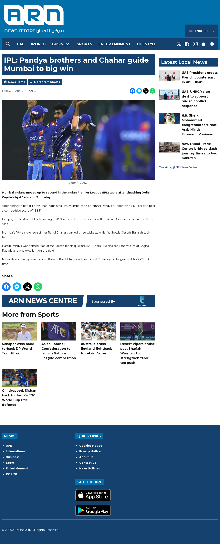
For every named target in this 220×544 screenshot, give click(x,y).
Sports (84, 44)
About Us (86, 457)
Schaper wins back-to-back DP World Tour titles (19, 338)
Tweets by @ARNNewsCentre (178, 167)
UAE (21, 44)
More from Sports (47, 81)
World (38, 44)
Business (61, 44)
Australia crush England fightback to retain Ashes (98, 338)
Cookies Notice (90, 445)
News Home (16, 81)
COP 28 (11, 474)
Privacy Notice (90, 451)
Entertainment (115, 44)
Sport (10, 463)
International (16, 451)
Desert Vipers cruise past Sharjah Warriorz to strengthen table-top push (137, 343)
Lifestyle (147, 44)
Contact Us (87, 463)
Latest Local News (184, 62)
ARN (15, 530)
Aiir (27, 530)
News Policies (89, 468)
